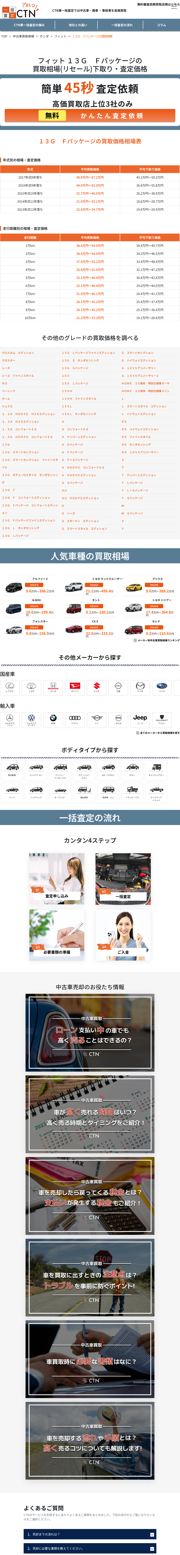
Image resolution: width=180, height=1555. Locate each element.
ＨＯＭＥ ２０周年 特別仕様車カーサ (145, 383)
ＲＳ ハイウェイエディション (140, 429)
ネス (4, 383)
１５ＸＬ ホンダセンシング (79, 414)
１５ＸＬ (67, 406)
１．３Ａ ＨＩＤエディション (20, 421)
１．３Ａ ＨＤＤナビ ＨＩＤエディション (28, 414)
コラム (161, 25)
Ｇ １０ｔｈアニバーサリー (138, 368)
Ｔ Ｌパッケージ (132, 483)
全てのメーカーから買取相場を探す (158, 733)
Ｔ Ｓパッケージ (132, 498)
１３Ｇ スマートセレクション (20, 452)
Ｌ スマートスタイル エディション (144, 406)
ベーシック (8, 391)
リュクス (7, 406)
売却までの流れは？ (43, 1534)
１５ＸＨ (67, 391)
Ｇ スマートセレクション (137, 353)
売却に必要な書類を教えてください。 (55, 1548)
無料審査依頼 (146, 4)
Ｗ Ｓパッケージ (132, 513)
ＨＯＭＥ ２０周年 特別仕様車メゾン (145, 391)
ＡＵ (64, 490)
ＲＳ (124, 421)
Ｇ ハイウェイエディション (138, 360)
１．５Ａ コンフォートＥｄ (19, 429)
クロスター (8, 360)
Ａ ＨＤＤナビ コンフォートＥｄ (83, 467)
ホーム (6, 398)
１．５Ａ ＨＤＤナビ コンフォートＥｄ (27, 437)
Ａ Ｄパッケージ (72, 444)
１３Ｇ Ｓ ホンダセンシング (80, 360)
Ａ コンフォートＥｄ (75, 429)
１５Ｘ (66, 376)
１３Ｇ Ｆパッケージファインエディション (28, 520)
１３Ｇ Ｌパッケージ (15, 536)
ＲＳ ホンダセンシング (136, 444)
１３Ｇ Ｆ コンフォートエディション (26, 497)
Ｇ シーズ (68, 513)
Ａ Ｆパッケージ (72, 452)
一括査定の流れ (122, 25)
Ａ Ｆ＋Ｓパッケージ (75, 460)
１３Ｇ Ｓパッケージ (75, 368)
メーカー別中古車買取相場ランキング (157, 640)
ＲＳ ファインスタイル (136, 437)
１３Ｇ (6, 444)
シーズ (6, 368)
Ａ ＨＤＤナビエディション (79, 475)
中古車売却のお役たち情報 (90, 987)
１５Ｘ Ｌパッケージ (75, 383)
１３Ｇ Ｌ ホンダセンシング (20, 528)
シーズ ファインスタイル (18, 376)
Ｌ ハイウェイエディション (138, 414)
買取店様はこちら (168, 4)
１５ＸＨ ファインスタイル (79, 398)
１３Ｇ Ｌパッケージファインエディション (88, 353)
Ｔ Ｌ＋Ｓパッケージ (134, 490)
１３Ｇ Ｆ (8, 490)
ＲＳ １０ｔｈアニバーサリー (140, 452)
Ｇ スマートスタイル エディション (84, 528)
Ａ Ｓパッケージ (72, 483)
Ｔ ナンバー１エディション (138, 475)
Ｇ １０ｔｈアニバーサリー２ (140, 376)
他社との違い (78, 25)
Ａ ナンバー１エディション (79, 437)
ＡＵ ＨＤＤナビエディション (80, 498)
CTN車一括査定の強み (29, 25)
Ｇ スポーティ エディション (80, 521)
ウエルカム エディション (18, 353)
